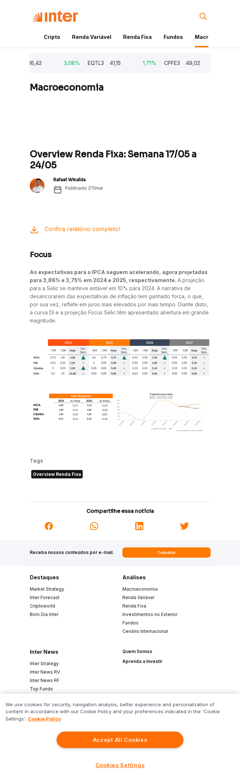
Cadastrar (166, 552)
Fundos (173, 37)
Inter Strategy (44, 663)
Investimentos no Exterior (150, 614)
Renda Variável (91, 37)
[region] (120, 739)
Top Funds (41, 689)
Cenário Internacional (145, 631)
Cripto (52, 37)
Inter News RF (45, 680)
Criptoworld (42, 606)
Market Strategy (47, 589)
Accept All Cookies (120, 740)
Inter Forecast (45, 597)
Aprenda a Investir (142, 661)
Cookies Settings (120, 765)
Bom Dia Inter (44, 614)
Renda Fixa (137, 37)
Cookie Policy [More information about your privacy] (44, 719)
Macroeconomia (140, 589)
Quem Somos (137, 651)
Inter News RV (45, 672)
